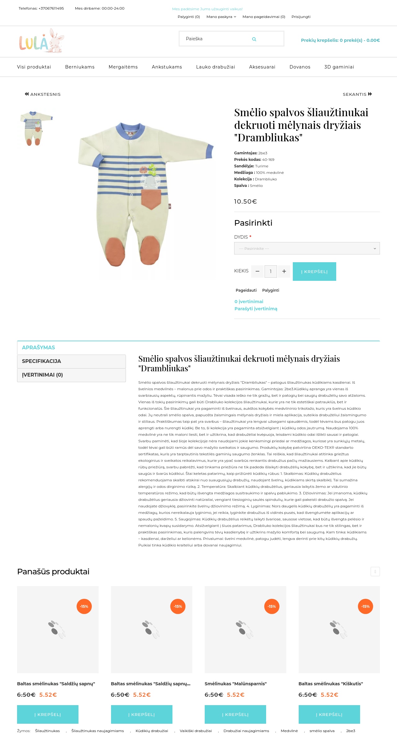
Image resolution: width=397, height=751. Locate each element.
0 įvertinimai (248, 301)
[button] (36, 128)
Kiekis (241, 271)
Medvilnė (289, 730)
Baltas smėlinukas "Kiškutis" (331, 683)
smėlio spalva (322, 730)
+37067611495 (51, 8)
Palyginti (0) (189, 17)
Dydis (241, 237)
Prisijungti (301, 17)
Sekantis (357, 94)
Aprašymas (38, 347)
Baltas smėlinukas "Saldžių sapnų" (56, 683)
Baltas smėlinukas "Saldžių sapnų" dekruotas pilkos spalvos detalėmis (190, 683)
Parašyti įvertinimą (255, 308)
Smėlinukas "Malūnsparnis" (236, 683)
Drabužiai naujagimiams (246, 730)
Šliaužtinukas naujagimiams (97, 730)
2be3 (350, 730)
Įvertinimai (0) (42, 374)
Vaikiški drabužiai (196, 730)
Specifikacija (41, 360)
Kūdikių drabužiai (152, 730)
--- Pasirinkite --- (254, 248)
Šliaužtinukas (47, 730)
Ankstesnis (43, 94)
